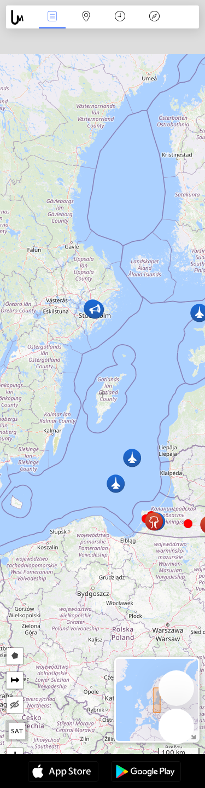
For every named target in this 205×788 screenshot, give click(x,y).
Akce (51, 17)
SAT (17, 731)
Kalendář (120, 17)
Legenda (154, 17)
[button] (188, 523)
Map (86, 17)
